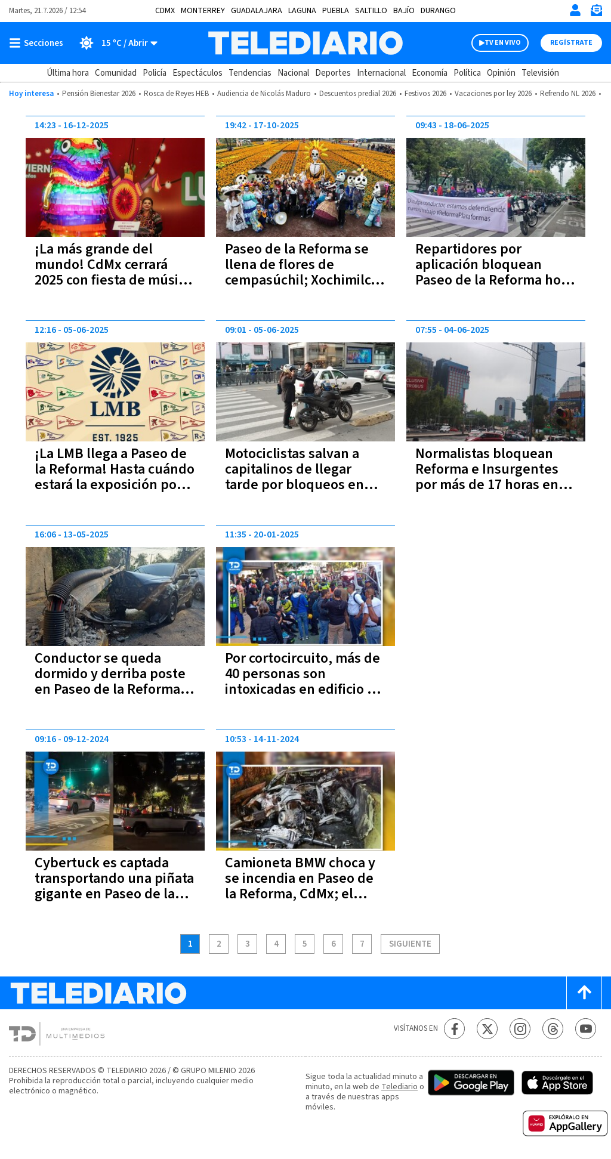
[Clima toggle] (114, 43)
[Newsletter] (596, 13)
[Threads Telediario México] (552, 1028)
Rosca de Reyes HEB (176, 93)
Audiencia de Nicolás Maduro (264, 93)
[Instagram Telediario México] (520, 1028)
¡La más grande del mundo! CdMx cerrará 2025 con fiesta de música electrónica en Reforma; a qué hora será (115, 280)
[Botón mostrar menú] (39, 43)
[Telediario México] (305, 43)
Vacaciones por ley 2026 (493, 93)
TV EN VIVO (503, 43)
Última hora (68, 73)
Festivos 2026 (425, 93)
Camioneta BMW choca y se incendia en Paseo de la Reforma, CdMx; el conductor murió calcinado (300, 893)
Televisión (540, 73)
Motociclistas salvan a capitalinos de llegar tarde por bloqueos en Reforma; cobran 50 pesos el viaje (305, 484)
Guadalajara (256, 11)
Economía (430, 73)
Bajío (404, 11)
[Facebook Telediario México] (454, 1028)
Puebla (335, 11)
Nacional (293, 73)
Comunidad (116, 73)
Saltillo (371, 11)
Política (467, 73)
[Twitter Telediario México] (487, 1028)
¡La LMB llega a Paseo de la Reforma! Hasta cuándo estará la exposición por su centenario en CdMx (115, 477)
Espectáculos (197, 73)
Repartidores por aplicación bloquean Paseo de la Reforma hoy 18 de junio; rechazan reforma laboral (491, 280)
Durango (438, 11)
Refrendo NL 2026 (567, 93)
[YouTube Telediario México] (585, 1028)
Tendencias (250, 73)
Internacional (381, 73)
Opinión (501, 73)
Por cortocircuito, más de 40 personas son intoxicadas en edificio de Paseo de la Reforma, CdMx (304, 689)
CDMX (165, 11)
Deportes (333, 73)
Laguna (302, 11)
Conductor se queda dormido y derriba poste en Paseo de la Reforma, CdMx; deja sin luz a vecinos (110, 689)
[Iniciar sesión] (575, 10)
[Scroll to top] (584, 992)
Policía (154, 73)
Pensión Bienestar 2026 (98, 93)
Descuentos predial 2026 (357, 93)
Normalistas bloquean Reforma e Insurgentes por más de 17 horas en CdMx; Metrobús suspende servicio (486, 484)
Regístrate (571, 43)
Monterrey (203, 11)
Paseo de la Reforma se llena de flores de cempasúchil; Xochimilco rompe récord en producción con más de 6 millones (301, 288)
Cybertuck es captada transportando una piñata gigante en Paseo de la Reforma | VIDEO (114, 886)
